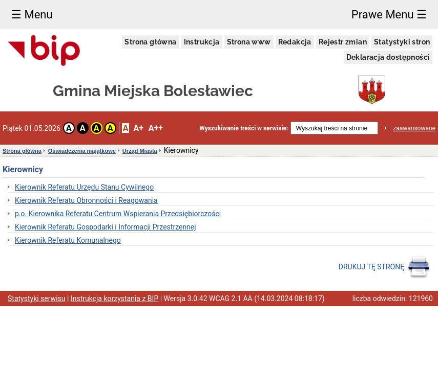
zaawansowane (414, 128)
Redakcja (294, 42)
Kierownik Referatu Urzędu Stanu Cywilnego (84, 187)
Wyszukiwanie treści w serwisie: (243, 128)
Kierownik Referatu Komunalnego (68, 240)
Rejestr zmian (343, 42)
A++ (156, 128)
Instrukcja (202, 42)
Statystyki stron (402, 42)
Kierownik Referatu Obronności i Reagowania (86, 200)
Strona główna (150, 42)
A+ (138, 128)
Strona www (249, 42)
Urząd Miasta (139, 151)
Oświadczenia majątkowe (82, 151)
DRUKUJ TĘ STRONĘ (384, 267)
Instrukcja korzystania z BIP (114, 298)
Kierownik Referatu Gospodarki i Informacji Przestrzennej (105, 227)
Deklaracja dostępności (388, 57)
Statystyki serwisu (37, 298)
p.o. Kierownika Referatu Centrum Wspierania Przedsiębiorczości (118, 214)
